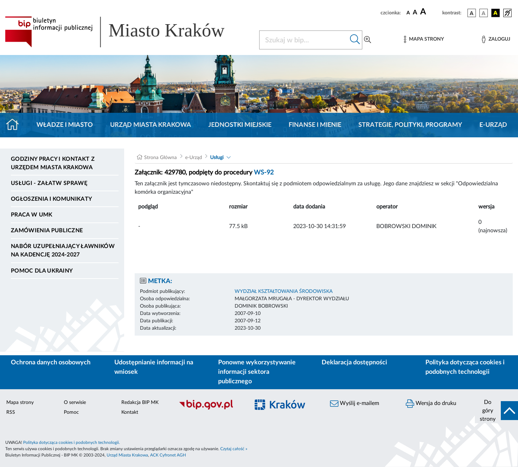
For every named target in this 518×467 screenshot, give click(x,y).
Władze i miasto (64, 125)
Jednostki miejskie (239, 125)
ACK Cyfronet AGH (168, 455)
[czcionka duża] (430, 12)
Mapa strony (20, 402)
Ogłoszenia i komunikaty (51, 199)
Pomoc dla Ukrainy (42, 271)
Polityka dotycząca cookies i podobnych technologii (465, 367)
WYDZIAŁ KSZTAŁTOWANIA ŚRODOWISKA (283, 291)
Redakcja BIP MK (140, 402)
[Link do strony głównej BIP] (124, 31)
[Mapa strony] (424, 39)
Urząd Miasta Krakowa (150, 125)
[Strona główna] (15, 125)
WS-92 (264, 173)
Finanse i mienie (315, 125)
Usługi (216, 157)
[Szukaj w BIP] (304, 39)
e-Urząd (493, 125)
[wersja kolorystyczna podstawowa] (471, 13)
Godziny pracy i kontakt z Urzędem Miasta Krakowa (53, 163)
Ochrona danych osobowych (50, 362)
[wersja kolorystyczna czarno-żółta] (495, 13)
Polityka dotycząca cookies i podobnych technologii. (71, 442)
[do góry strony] (496, 410)
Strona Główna (160, 157)
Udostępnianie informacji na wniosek (153, 367)
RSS (10, 412)
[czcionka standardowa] (408, 12)
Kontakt (129, 412)
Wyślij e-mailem (354, 403)
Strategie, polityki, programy (410, 125)
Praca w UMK (32, 215)
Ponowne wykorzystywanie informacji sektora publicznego (257, 372)
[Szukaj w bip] (355, 39)
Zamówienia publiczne (47, 230)
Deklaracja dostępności (354, 362)
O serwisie (75, 402)
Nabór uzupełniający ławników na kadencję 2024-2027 (63, 250)
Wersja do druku (431, 403)
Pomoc (71, 412)
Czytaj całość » (233, 449)
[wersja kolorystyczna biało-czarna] (483, 13)
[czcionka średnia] (415, 13)
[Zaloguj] (496, 39)
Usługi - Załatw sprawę (49, 183)
